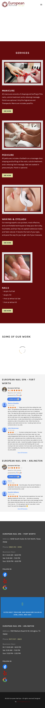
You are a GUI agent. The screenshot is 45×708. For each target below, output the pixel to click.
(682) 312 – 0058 (15, 547)
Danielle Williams (13, 492)
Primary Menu (41, 4)
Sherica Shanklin (13, 403)
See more (7, 111)
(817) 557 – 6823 (15, 639)
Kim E (10, 481)
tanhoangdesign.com (23, 701)
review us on (14, 399)
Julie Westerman (13, 428)
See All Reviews (22, 452)
